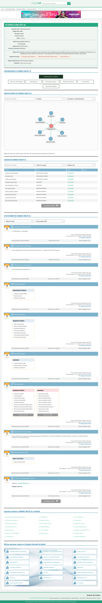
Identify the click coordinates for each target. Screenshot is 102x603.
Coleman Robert (18, 396)
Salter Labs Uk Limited (25, 63)
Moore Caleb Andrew (19, 411)
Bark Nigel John (9, 176)
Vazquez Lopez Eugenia (20, 337)
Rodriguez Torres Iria (43, 411)
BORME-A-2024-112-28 (86, 444)
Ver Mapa (22, 38)
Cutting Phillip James (19, 398)
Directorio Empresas (65, 598)
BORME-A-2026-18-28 (86, 237)
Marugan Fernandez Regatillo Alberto (23, 404)
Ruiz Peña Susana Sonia (11, 200)
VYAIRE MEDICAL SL (23, 483)
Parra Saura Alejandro (10, 197)
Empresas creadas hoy (54, 598)
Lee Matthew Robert (19, 402)
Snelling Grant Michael (10, 179)
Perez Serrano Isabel (43, 409)
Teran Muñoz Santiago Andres (21, 335)
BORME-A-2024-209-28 (86, 345)
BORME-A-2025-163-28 (86, 275)
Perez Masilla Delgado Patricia (45, 406)
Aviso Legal (82, 598)
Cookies (98, 598)
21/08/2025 (71, 173)
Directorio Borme (75, 598)
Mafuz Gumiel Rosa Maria (11, 191)
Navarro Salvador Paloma (44, 400)
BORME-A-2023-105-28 (86, 470)
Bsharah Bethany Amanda (11, 185)
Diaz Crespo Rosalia (10, 188)
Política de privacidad (91, 598)
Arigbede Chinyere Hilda (11, 182)
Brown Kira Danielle (19, 393)
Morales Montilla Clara (10, 194)
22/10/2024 (71, 182)
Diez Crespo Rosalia (43, 393)
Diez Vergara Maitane (43, 396)
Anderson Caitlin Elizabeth (11, 173)
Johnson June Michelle (19, 400)
